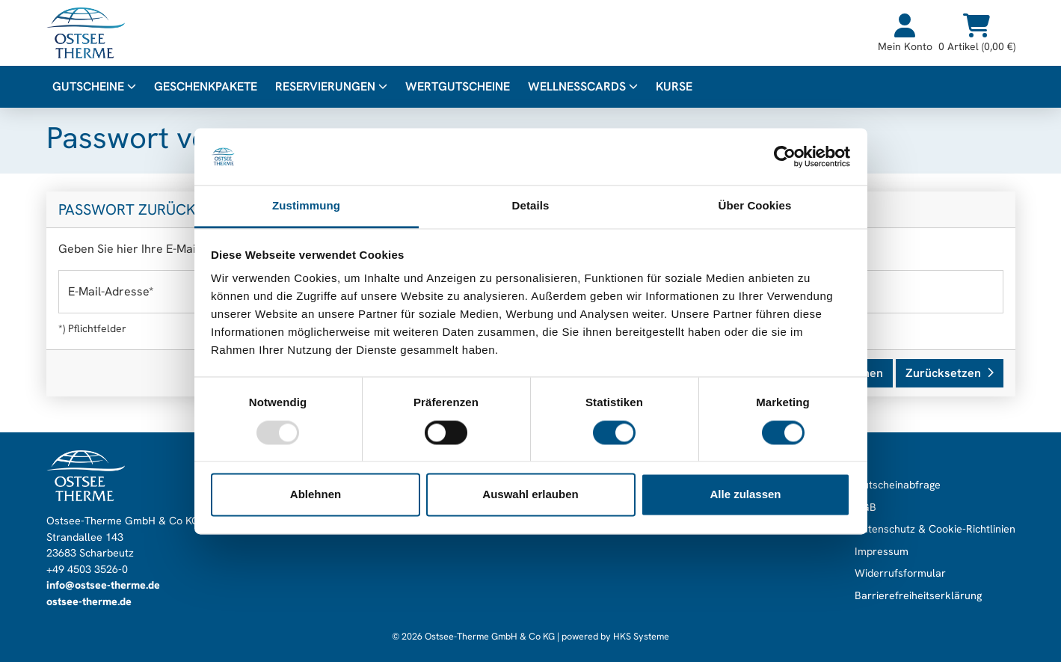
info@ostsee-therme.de (103, 585)
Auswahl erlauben (530, 494)
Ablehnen (315, 494)
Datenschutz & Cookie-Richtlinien (935, 529)
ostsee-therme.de (89, 601)
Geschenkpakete (205, 86)
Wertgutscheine (457, 86)
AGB (865, 507)
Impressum (881, 551)
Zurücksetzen (949, 373)
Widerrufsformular (900, 573)
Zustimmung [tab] (306, 206)
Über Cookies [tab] (755, 206)
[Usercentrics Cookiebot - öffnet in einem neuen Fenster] (784, 156)
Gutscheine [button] (94, 86)
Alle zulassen (745, 494)
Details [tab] (531, 206)
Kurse (674, 86)
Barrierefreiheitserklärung (918, 595)
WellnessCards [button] (583, 86)
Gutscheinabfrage (898, 484)
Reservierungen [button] (331, 86)
